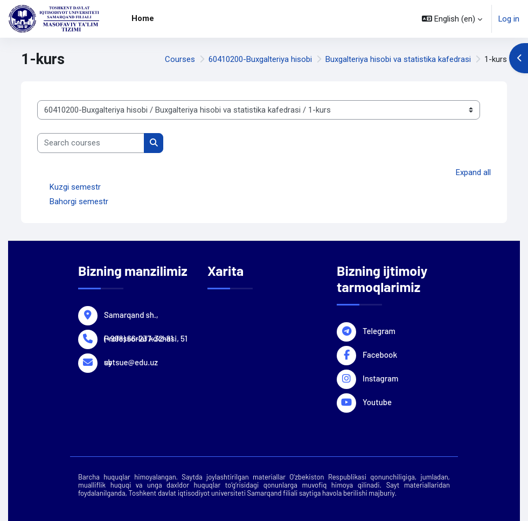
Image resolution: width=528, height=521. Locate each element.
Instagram (380, 378)
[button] (452, 19)
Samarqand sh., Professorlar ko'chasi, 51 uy (145, 314)
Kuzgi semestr (75, 187)
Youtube (377, 401)
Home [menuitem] (142, 18)
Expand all (473, 172)
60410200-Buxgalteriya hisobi (260, 59)
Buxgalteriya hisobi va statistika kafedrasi (398, 59)
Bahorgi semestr (79, 201)
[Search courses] (90, 142)
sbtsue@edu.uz (131, 361)
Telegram (379, 330)
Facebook (380, 354)
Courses (180, 59)
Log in (508, 19)
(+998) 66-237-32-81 (138, 338)
